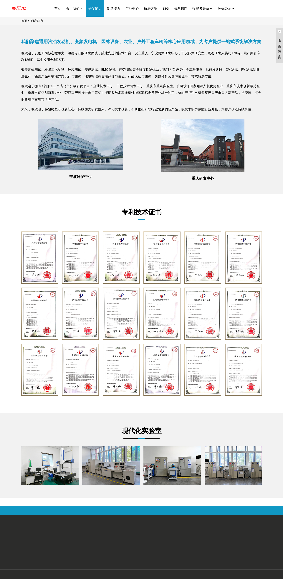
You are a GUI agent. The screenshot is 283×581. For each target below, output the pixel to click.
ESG (166, 8)
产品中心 (132, 8)
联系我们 (180, 8)
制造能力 (113, 8)
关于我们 (74, 8)
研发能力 (95, 8)
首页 (57, 8)
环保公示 (226, 8)
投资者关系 (202, 8)
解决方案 (150, 8)
